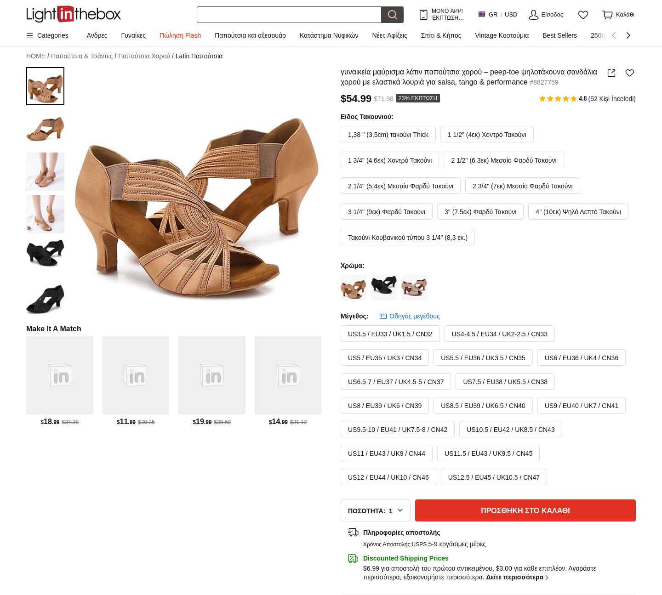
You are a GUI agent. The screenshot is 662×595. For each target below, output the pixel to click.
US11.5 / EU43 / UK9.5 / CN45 (488, 453)
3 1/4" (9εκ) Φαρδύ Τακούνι (386, 211)
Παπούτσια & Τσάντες (83, 56)
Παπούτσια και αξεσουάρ (250, 35)
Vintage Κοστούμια (502, 35)
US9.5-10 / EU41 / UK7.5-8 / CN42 (397, 429)
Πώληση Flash (180, 35)
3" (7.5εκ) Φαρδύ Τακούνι (480, 211)
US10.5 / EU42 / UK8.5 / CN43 (510, 429)
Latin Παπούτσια (199, 56)
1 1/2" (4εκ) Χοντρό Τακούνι (487, 134)
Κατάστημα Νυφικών (329, 35)
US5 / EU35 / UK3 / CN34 (385, 358)
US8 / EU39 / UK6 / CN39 (385, 405)
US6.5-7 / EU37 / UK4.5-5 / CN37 (396, 381)
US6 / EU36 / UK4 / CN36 (581, 358)
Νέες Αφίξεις (389, 35)
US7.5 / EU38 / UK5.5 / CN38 (505, 381)
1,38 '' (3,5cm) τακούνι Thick (388, 134)
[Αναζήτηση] (289, 14)
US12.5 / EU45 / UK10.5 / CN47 (494, 477)
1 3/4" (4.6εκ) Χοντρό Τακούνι (390, 160)
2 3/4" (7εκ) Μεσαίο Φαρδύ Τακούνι (522, 186)
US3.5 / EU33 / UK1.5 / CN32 (390, 334)
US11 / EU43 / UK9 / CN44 (386, 453)
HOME (37, 56)
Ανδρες (97, 35)
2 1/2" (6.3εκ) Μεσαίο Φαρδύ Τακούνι (503, 160)
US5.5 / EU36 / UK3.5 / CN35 (483, 358)
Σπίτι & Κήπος (441, 35)
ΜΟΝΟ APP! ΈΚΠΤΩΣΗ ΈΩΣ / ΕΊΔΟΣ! (447, 14)
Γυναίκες (133, 35)
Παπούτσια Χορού (146, 56)
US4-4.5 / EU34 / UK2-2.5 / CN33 (500, 334)
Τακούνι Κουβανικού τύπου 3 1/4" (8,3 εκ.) (408, 237)
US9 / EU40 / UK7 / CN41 (581, 405)
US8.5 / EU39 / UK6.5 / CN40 (483, 405)
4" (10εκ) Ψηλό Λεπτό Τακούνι (578, 211)
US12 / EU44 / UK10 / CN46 (388, 477)
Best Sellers (559, 35)
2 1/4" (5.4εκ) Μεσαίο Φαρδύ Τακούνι (400, 186)
